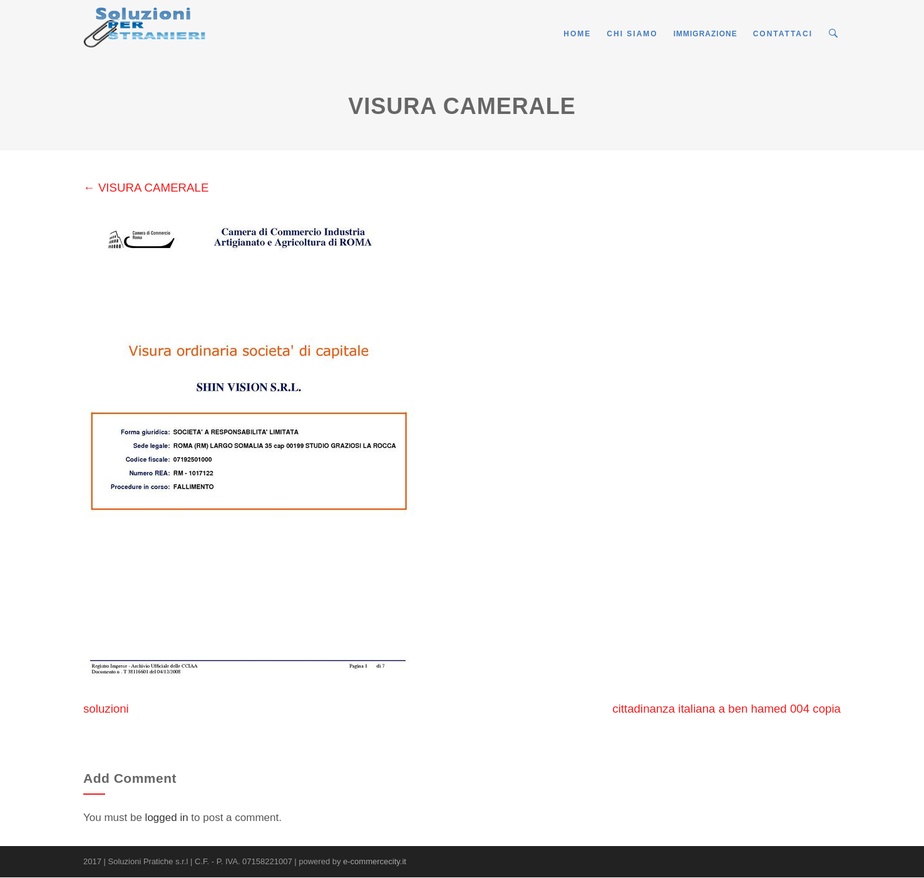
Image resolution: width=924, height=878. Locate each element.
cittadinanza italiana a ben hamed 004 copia (726, 708)
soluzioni (106, 708)
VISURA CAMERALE (145, 187)
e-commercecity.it (374, 861)
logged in (166, 818)
